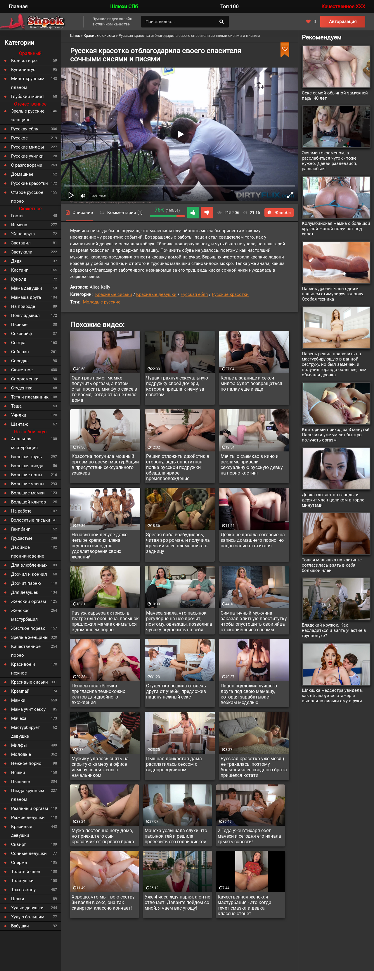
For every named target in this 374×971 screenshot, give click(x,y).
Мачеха (18, 718)
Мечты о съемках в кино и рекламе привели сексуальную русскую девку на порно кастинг (252, 464)
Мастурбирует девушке (25, 732)
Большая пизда (27, 465)
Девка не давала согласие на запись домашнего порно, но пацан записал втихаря (253, 540)
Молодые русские (101, 302)
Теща (16, 406)
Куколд (18, 279)
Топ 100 (229, 6)
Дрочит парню (26, 583)
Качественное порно (26, 651)
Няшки (18, 772)
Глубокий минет (27, 96)
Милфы (19, 745)
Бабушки (20, 926)
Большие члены (27, 484)
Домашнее (22, 174)
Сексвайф (21, 333)
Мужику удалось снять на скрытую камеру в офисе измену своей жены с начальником (100, 767)
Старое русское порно (27, 197)
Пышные (20, 781)
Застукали (21, 252)
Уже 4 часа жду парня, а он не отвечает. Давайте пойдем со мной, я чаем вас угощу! (177, 902)
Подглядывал (25, 315)
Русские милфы (27, 147)
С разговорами (26, 165)
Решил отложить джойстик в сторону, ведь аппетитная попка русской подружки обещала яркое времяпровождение (177, 467)
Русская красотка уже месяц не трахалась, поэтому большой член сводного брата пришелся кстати (254, 767)
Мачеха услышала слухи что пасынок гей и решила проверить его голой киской (176, 836)
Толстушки (22, 880)
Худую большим (27, 917)
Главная (18, 6)
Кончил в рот (25, 60)
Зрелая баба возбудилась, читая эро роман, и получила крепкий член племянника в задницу (178, 543)
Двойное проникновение (27, 552)
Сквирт (18, 844)
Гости (17, 215)
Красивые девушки (156, 294)
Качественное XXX (343, 6)
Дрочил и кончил (29, 574)
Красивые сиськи (113, 294)
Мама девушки (26, 288)
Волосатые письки (30, 520)
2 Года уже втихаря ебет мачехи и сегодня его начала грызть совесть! (249, 836)
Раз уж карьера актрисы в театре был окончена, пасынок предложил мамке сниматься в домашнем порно (105, 621)
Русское (19, 138)
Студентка (21, 388)
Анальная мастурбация (24, 443)
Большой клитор (28, 502)
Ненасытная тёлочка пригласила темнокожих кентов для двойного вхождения (98, 694)
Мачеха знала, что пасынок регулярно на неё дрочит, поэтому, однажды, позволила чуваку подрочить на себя (179, 621)
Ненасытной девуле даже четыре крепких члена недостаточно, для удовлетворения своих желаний (99, 546)
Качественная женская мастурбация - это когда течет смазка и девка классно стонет (244, 905)
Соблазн (20, 351)
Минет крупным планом (27, 83)
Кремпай (20, 691)
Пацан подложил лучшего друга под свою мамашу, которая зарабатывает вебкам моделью (249, 694)
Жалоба (279, 212)
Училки (18, 415)
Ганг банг (20, 529)
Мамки (18, 700)
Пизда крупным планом (27, 795)
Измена (19, 224)
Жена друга (23, 234)
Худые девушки (27, 907)
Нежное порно (26, 763)
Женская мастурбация (24, 615)
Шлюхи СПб (124, 6)
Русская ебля (194, 294)
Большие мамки (28, 493)
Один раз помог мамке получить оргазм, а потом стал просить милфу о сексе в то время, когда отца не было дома (104, 389)
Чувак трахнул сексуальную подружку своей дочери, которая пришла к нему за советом (177, 386)
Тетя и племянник (30, 397)
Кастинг (19, 270)
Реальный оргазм (29, 808)
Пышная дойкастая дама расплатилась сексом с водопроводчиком (174, 764)
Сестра (18, 342)
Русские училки (27, 156)
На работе (21, 511)
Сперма (19, 862)
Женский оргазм (28, 601)
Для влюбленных (29, 565)
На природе (23, 306)
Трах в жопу (23, 889)
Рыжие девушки (28, 817)
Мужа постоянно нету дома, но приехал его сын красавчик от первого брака (103, 836)
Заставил (21, 243)
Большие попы (26, 474)
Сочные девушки (29, 853)
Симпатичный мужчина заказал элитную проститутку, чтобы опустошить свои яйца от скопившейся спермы (254, 621)
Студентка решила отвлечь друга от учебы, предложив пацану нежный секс (176, 691)
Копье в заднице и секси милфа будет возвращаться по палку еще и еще (251, 383)
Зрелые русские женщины (27, 115)
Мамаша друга (26, 297)
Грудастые (21, 538)
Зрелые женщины (30, 637)
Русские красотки (230, 294)
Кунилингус (23, 69)
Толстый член (25, 871)
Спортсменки (25, 379)
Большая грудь (26, 456)
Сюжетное (22, 369)
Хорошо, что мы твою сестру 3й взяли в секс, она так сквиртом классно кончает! (103, 902)
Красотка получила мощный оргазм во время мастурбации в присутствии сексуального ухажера (105, 464)
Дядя (16, 261)
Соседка (20, 360)
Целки (17, 898)
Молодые (21, 754)
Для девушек (24, 592)
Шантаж (19, 424)
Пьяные (19, 324)
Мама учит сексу (28, 709)
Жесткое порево (28, 628)
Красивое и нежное (23, 669)
